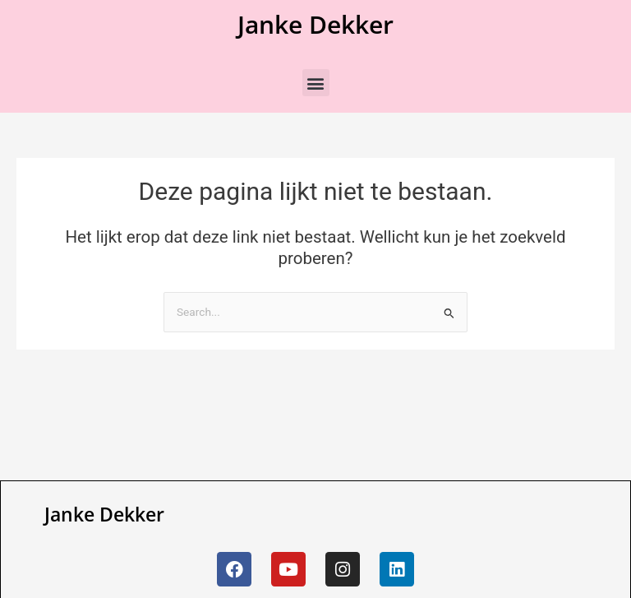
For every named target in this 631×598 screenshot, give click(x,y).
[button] (315, 82)
